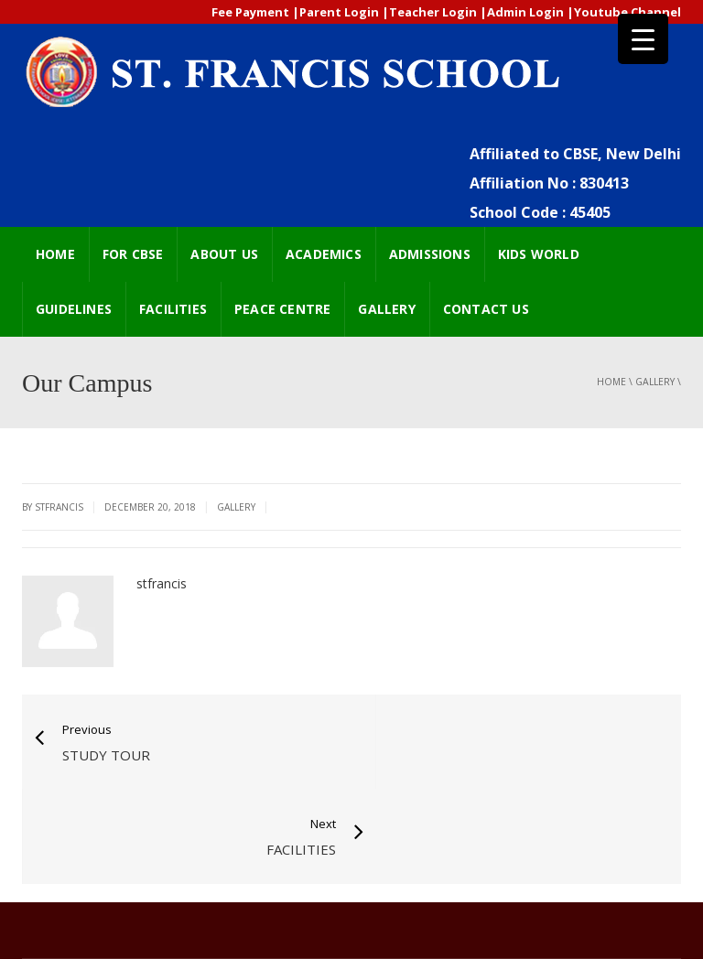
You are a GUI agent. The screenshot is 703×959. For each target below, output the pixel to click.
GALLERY (386, 309)
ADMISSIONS (429, 254)
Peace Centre (282, 309)
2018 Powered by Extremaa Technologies (136, 916)
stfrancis (161, 583)
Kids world (538, 254)
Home (611, 381)
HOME (55, 254)
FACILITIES (173, 309)
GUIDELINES (74, 309)
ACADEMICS (324, 254)
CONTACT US (486, 309)
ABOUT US (224, 254)
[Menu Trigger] (643, 39)
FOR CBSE (133, 254)
